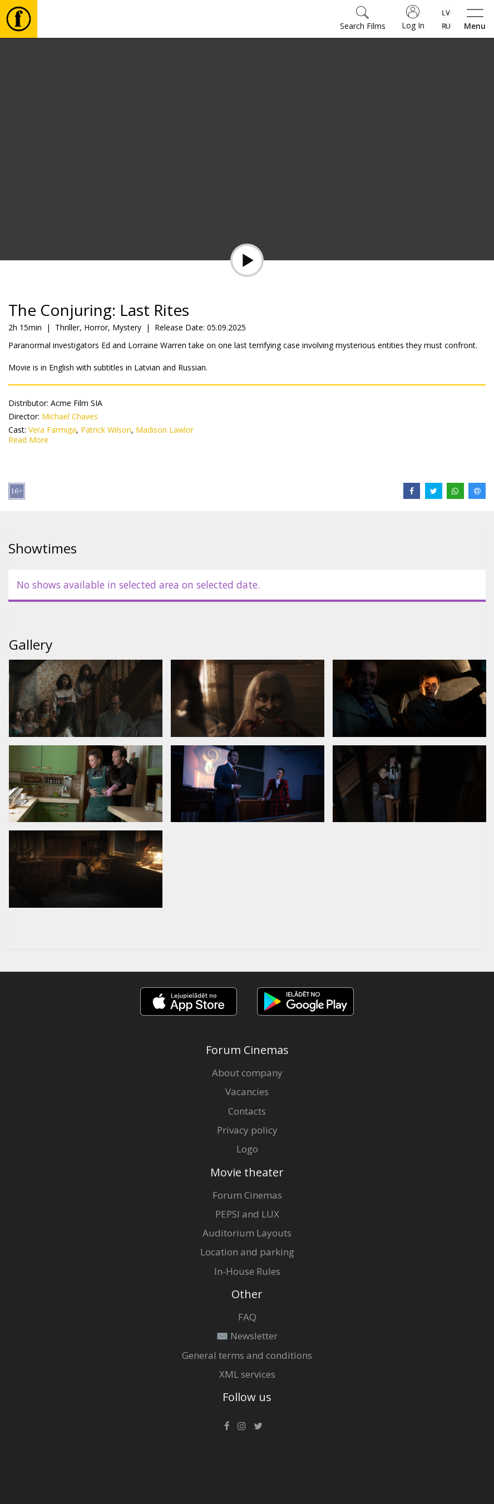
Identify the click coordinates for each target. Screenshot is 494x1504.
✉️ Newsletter (247, 1335)
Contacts (247, 1111)
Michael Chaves (70, 416)
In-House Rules (247, 1271)
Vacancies (247, 1091)
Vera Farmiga (52, 429)
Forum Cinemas (247, 1195)
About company (247, 1072)
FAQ (247, 1316)
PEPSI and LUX (247, 1214)
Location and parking (247, 1251)
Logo (247, 1148)
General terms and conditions (247, 1355)
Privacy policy (247, 1130)
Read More (28, 439)
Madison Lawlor (165, 429)
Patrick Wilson (106, 429)
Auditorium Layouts (247, 1232)
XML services (247, 1374)
